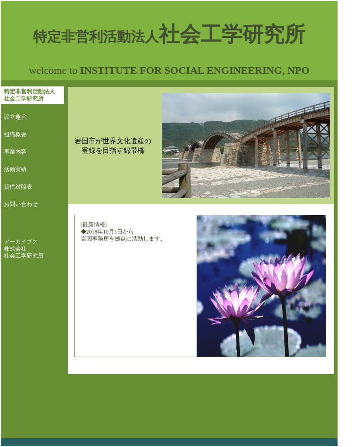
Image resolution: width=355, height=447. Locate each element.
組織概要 (15, 134)
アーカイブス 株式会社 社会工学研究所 (24, 249)
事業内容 (15, 152)
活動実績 (15, 169)
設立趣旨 (15, 117)
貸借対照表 (18, 187)
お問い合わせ (21, 204)
